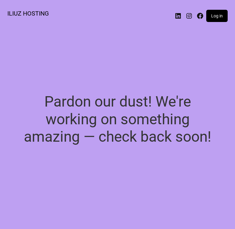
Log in (217, 15)
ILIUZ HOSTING (28, 13)
